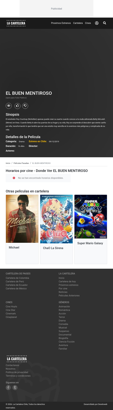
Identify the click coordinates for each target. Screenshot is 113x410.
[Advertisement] (56, 9)
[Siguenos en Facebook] (8, 387)
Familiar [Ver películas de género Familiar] (63, 348)
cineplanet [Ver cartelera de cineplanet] (11, 317)
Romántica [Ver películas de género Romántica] (64, 310)
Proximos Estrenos (61, 23)
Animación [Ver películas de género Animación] (64, 306)
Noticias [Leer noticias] (63, 292)
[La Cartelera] (16, 23)
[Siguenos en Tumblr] (15, 387)
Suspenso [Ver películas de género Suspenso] (64, 331)
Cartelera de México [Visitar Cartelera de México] (16, 288)
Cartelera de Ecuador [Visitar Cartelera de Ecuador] (17, 285)
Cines (88, 23)
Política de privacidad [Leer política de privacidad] (17, 372)
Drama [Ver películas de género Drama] (62, 320)
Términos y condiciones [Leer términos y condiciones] (18, 375)
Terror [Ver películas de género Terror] (62, 317)
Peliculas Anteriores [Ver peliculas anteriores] (69, 295)
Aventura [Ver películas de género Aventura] (63, 345)
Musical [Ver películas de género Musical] (63, 327)
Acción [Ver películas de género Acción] (62, 313)
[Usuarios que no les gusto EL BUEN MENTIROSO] (25, 106)
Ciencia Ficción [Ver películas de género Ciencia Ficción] (67, 341)
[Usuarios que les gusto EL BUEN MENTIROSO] (17, 106)
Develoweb (102, 404)
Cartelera (78, 23)
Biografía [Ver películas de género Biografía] (63, 338)
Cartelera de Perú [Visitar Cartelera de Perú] (15, 281)
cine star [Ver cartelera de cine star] (10, 310)
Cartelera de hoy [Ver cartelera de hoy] (67, 281)
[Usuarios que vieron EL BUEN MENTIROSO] (9, 106)
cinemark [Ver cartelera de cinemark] (11, 313)
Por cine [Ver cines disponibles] (63, 288)
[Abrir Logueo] (96, 23)
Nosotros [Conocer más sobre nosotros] (10, 368)
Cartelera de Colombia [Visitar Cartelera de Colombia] (17, 278)
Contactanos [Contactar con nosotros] (12, 365)
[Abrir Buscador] (104, 23)
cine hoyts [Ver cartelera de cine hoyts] (11, 306)
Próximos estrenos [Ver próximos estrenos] (68, 285)
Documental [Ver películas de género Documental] (65, 334)
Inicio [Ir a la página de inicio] (61, 278)
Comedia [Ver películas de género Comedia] (63, 324)
